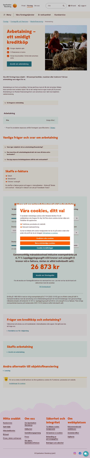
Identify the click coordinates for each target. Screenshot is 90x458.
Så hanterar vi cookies (50, 233)
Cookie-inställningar (45, 248)
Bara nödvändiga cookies (45, 243)
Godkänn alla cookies (45, 238)
